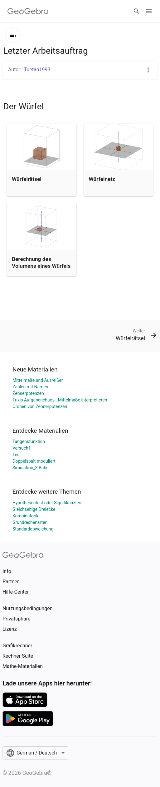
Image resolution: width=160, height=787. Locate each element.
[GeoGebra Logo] (27, 11)
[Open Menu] (149, 11)
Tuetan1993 (37, 69)
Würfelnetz (102, 179)
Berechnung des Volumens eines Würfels (41, 262)
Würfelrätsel (26, 179)
